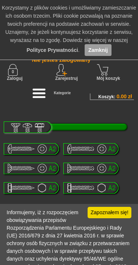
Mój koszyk (108, 72)
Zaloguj (15, 72)
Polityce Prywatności (52, 50)
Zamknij (98, 50)
